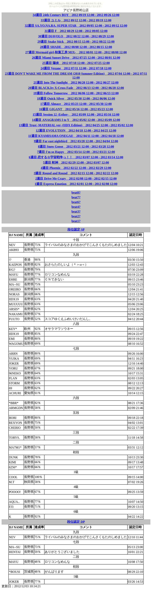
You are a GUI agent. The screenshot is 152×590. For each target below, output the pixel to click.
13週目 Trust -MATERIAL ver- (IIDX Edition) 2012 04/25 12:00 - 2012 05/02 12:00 (76, 125)
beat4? (75, 206)
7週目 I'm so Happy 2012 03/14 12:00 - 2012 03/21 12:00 (76, 152)
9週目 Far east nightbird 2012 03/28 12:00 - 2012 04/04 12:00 (76, 141)
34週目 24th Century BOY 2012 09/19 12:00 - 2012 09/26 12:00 (76, 15)
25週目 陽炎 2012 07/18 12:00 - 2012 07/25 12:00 (76, 63)
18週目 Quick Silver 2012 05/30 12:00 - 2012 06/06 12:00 (76, 98)
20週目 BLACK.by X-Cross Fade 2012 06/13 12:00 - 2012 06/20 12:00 (76, 88)
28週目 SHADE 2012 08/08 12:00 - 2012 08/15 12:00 (76, 47)
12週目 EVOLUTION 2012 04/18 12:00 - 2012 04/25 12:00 (76, 130)
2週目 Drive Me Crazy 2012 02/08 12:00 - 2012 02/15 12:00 (76, 178)
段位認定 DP (76, 521)
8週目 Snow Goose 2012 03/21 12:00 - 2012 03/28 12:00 (76, 146)
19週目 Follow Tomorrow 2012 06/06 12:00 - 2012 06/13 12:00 (76, 93)
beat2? (75, 216)
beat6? (75, 202)
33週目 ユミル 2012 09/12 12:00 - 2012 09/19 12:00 (76, 20)
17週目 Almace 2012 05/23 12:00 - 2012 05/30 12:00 (76, 104)
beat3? (75, 211)
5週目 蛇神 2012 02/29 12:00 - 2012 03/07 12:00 (76, 162)
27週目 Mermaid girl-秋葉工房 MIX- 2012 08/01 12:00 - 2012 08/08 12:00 (76, 52)
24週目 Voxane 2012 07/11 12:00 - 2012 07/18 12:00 (76, 68)
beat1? (75, 221)
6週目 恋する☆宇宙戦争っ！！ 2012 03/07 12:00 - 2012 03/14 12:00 (76, 157)
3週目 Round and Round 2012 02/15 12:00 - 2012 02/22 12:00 (76, 173)
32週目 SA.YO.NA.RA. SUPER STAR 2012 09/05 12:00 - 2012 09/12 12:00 (76, 25)
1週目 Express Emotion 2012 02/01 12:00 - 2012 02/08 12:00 (76, 184)
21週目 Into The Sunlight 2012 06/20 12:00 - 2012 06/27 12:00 (76, 82)
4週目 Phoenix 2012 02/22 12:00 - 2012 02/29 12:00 (76, 168)
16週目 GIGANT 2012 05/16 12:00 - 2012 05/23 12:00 (76, 109)
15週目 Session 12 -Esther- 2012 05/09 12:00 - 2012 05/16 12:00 (76, 114)
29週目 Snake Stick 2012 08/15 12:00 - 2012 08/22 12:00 (75, 41)
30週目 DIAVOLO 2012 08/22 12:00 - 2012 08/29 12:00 (76, 36)
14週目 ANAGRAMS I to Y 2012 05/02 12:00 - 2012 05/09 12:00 (76, 120)
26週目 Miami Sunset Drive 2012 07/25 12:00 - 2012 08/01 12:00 (76, 57)
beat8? (75, 192)
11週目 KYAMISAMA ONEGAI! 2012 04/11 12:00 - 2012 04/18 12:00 (76, 136)
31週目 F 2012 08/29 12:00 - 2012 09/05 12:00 (76, 31)
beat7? (75, 197)
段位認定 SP (76, 229)
